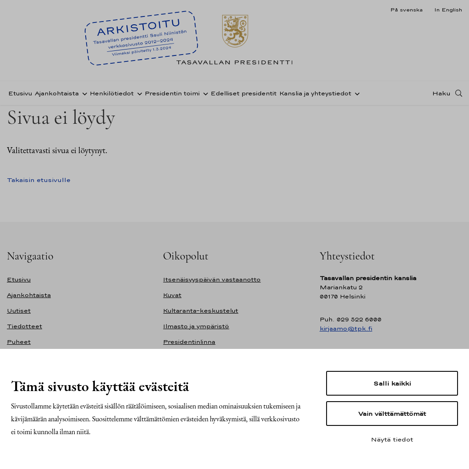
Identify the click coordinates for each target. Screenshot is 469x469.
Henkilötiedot (112, 93)
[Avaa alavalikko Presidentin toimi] (204, 93)
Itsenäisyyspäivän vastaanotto (212, 279)
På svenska (406, 9)
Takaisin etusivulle (39, 180)
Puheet (19, 342)
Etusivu (20, 93)
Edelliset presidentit (244, 93)
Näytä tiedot (392, 439)
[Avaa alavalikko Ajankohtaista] (83, 93)
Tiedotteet (24, 326)
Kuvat (172, 295)
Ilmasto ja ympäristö (196, 326)
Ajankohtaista (57, 93)
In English (448, 9)
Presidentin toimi (172, 93)
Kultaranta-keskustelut (200, 311)
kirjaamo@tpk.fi (346, 328)
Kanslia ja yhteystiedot (315, 93)
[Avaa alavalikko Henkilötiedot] (138, 93)
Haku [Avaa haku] (441, 93)
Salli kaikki (392, 383)
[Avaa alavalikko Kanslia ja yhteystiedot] (355, 93)
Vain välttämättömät (392, 413)
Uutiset (19, 311)
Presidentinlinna (189, 342)
